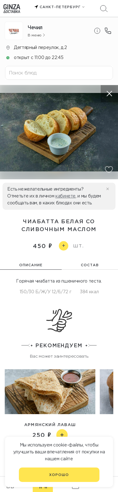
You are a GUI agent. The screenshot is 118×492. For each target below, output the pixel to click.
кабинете (65, 195)
